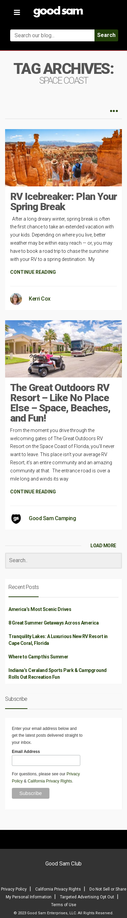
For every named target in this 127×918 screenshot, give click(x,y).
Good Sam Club (63, 863)
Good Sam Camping (52, 518)
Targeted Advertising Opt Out (87, 897)
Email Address (26, 751)
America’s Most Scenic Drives (39, 609)
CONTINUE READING (33, 272)
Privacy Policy (14, 889)
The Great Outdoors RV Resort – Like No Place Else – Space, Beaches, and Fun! (60, 403)
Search (106, 35)
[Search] (63, 561)
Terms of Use (63, 904)
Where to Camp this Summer (38, 656)
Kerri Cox (39, 298)
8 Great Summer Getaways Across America (53, 623)
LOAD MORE (103, 545)
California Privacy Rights (50, 781)
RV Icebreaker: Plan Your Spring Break (63, 201)
